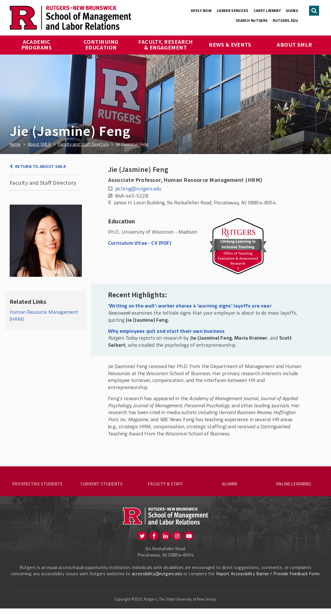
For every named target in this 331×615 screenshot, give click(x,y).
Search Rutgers (252, 20)
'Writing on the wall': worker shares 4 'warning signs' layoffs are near (190, 305)
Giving (292, 10)
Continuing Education (102, 44)
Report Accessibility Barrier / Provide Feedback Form (267, 580)
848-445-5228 (131, 196)
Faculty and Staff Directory (43, 182)
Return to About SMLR (40, 166)
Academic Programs (36, 44)
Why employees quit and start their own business (166, 331)
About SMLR (294, 44)
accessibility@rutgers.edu (157, 580)
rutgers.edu (285, 20)
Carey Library (267, 10)
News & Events (230, 44)
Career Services (233, 10)
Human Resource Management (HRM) (44, 315)
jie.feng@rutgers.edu (138, 188)
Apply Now (201, 10)
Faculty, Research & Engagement (165, 44)
